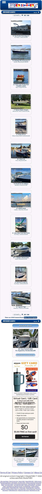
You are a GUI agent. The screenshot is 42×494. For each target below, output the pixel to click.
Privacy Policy (17, 473)
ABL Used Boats (4, 481)
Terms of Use (5, 473)
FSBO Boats (22, 487)
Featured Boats (9, 12)
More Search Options (30, 317)
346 (28, 15)
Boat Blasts (14, 482)
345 (25, 15)
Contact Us (28, 473)
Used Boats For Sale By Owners (14, 486)
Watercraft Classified (29, 485)
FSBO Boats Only (13, 490)
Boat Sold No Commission (20, 484)
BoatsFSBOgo (5, 487)
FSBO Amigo (38, 481)
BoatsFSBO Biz (30, 487)
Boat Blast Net (31, 484)
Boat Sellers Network (5, 482)
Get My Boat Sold (30, 489)
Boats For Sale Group (23, 490)
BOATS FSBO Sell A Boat (7, 484)
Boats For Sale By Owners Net (33, 482)
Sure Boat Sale (22, 489)
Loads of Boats (35, 486)
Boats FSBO (22, 481)
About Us (38, 473)
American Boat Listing (12, 489)
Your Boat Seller (9, 485)
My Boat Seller (21, 482)
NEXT (36, 12)
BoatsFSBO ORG (14, 487)
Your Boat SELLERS (18, 485)
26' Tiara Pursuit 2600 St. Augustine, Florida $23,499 (25, 349)
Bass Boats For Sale (34, 490)
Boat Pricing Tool (13, 481)
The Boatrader (26, 486)
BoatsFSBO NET (30, 481)
